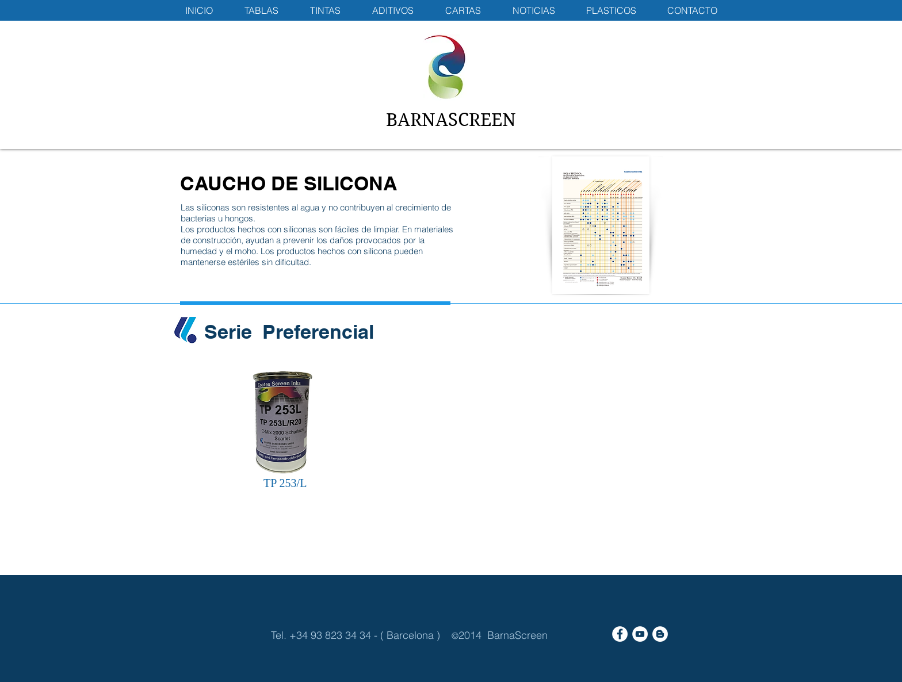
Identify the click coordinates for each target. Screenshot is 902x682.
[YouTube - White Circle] (640, 634)
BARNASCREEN (451, 120)
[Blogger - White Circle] (660, 634)
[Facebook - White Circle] (620, 634)
